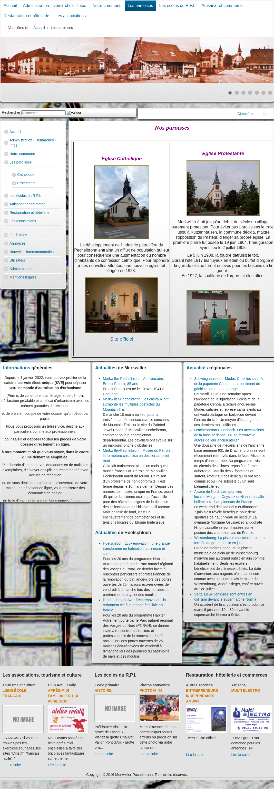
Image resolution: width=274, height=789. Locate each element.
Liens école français (14, 693)
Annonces (17, 243)
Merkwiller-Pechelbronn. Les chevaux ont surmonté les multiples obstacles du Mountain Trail (136, 404)
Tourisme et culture (19, 685)
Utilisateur (17, 260)
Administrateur (21, 269)
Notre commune (107, 5)
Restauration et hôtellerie (26, 16)
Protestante (26, 183)
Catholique (25, 174)
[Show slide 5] (257, 93)
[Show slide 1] (230, 93)
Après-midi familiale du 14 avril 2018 (63, 695)
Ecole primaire (107, 685)
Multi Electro (245, 690)
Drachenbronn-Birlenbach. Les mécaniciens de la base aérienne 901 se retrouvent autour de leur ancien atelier (229, 435)
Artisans (238, 685)
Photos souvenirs (155, 685)
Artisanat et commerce (222, 5)
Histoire (103, 690)
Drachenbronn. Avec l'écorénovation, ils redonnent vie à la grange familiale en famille (134, 605)
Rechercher (11, 112)
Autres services (199, 685)
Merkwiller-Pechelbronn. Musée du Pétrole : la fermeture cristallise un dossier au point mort (138, 455)
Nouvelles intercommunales (31, 252)
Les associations (70, 16)
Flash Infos (18, 235)
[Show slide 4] (250, 93)
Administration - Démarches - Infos (54, 5)
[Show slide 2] (237, 93)
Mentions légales (22, 277)
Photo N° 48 (151, 690)
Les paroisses (140, 5)
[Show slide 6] (263, 93)
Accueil (10, 5)
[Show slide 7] (270, 93)
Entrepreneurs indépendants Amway (202, 695)
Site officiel (121, 339)
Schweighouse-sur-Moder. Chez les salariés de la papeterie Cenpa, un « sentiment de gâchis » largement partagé (229, 384)
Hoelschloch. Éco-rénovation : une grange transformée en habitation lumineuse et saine (136, 548)
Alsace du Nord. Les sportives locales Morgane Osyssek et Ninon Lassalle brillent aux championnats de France (229, 496)
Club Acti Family (62, 685)
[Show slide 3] (243, 93)
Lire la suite (12, 765)
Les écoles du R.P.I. (177, 5)
